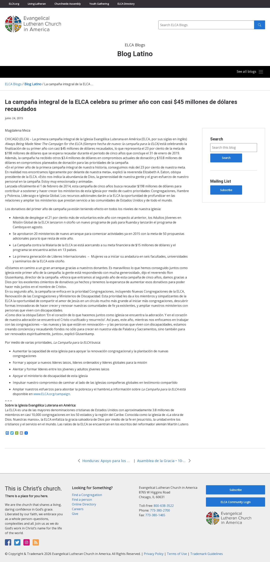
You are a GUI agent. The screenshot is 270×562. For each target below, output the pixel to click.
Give (75, 514)
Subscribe (226, 190)
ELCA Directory (126, 3)
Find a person (82, 499)
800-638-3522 (164, 505)
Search (216, 139)
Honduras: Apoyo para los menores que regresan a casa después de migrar (106, 460)
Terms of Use (177, 554)
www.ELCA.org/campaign (51, 394)
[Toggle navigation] (249, 72)
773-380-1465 (155, 515)
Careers (78, 509)
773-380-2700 (160, 510)
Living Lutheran (37, 3)
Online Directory (84, 504)
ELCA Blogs (13, 84)
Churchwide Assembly (67, 3)
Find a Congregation (87, 495)
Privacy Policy (153, 554)
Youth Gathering (99, 3)
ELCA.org (14, 3)
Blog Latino (32, 84)
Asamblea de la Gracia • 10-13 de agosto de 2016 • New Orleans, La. (161, 460)
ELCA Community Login (235, 502)
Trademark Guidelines (206, 554)
